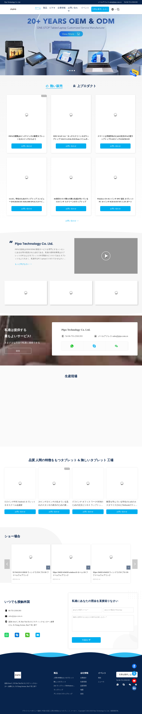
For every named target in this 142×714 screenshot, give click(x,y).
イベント (85, 8)
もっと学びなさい (23, 264)
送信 (18, 351)
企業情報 (62, 8)
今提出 (86, 640)
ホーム (38, 8)
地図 (81, 690)
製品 (45, 8)
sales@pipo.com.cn (15, 616)
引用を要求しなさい (100, 9)
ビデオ (52, 8)
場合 (99, 678)
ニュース (101, 682)
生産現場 (83, 682)
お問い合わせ (73, 9)
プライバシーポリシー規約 (31, 711)
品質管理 (83, 686)
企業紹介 (83, 678)
